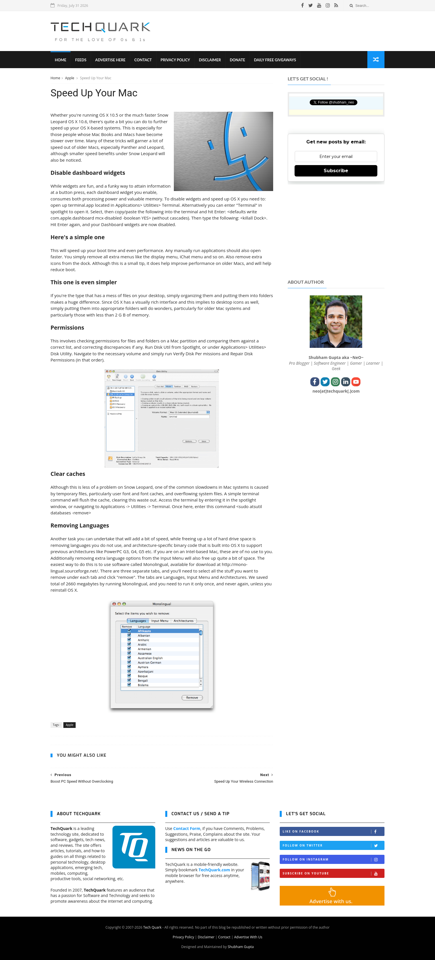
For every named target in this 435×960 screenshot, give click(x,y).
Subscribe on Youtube (333, 873)
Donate (237, 60)
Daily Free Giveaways (275, 60)
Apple (70, 78)
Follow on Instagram (333, 859)
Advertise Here (110, 60)
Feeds (80, 60)
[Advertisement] (280, 31)
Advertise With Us (248, 937)
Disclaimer (210, 60)
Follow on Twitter (333, 845)
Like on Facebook (333, 831)
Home (60, 60)
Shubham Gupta (241, 946)
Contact (143, 60)
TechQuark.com (214, 869)
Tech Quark (152, 927)
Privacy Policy (175, 60)
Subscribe (336, 170)
